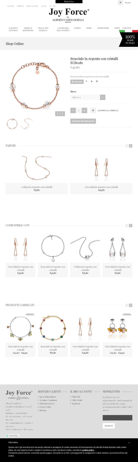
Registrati (76, 403)
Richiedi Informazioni (83, 121)
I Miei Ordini (77, 400)
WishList (20, 6)
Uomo (89, 28)
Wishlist (77, 82)
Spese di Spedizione (28, 29)
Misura (73, 91)
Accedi (43, 6)
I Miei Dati (76, 397)
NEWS (117, 28)
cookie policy (88, 450)
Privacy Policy (45, 407)
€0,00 (127, 2)
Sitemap (42, 410)
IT (50, 6)
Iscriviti (109, 426)
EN (54, 6)
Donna (77, 28)
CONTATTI (126, 28)
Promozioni (103, 28)
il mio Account (32, 6)
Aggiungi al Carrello (108, 110)
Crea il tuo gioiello (43, 29)
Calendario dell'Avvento (63, 29)
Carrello (10, 6)
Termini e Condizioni (48, 400)
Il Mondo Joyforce (13, 29)
